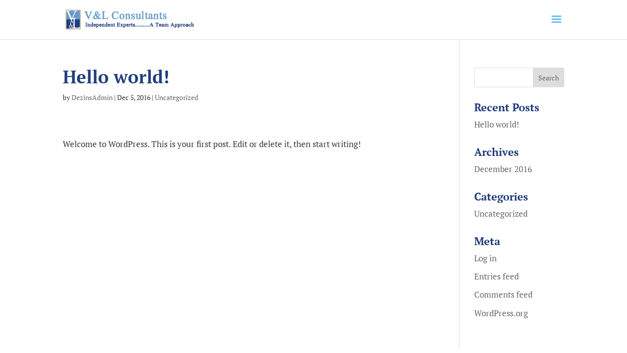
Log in (485, 258)
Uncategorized (176, 97)
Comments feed (503, 294)
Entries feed (496, 276)
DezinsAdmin (92, 97)
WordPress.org (501, 313)
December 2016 (503, 169)
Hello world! (496, 124)
